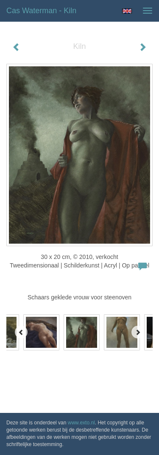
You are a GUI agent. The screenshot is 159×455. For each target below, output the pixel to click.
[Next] (137, 332)
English (127, 11)
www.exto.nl (81, 423)
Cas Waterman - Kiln (41, 10)
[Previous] (21, 332)
